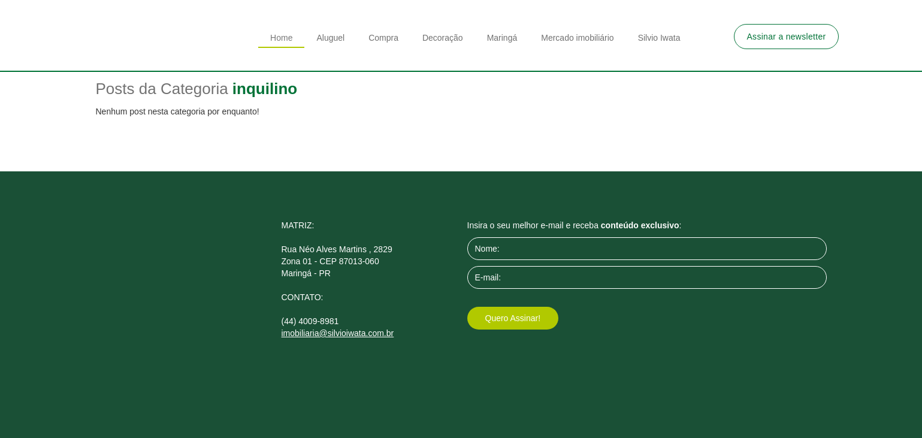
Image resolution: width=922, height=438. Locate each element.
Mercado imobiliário (577, 38)
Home (281, 38)
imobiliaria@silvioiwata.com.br (338, 333)
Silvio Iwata (659, 38)
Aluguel (330, 38)
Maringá (502, 38)
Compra (383, 38)
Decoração (442, 38)
